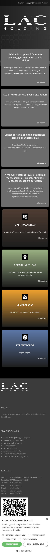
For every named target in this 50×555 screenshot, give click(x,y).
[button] (25, 551)
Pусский (36, 3)
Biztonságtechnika (11, 448)
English (21, 3)
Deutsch (44, 3)
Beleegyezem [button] (12, 544)
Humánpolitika (10, 446)
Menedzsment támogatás (14, 440)
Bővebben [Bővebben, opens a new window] (17, 530)
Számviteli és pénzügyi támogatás (17, 437)
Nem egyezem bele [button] (35, 544)
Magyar (29, 3)
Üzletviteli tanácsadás (12, 451)
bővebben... (41, 83)
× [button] (47, 519)
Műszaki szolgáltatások (13, 443)
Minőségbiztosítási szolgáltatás (16, 456)
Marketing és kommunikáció (15, 454)
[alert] (25, 535)
